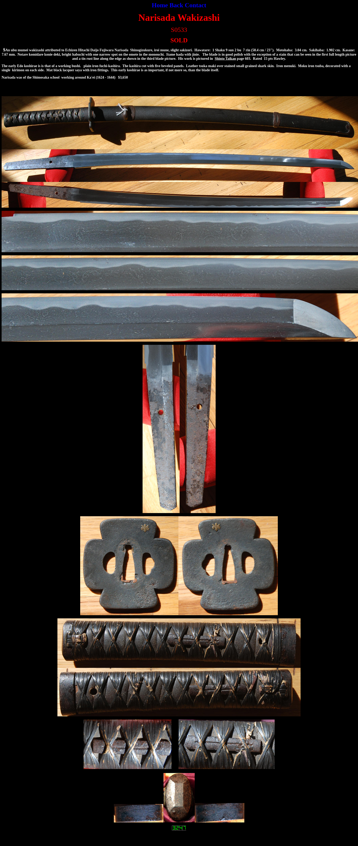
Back (177, 5)
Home (160, 5)
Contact (195, 5)
